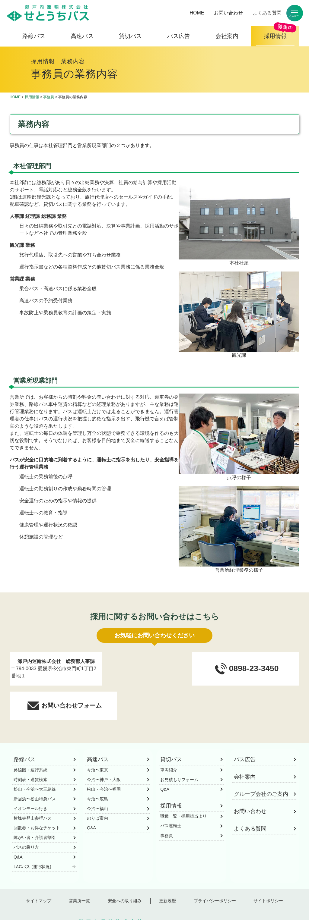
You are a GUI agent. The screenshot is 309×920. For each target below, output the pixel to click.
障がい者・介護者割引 (35, 803)
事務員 (48, 97)
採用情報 (275, 36)
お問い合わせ (228, 12)
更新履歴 (167, 866)
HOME (197, 12)
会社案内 (226, 36)
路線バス (33, 36)
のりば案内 (97, 783)
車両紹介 (168, 735)
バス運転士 (170, 791)
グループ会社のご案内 (261, 760)
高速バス (82, 36)
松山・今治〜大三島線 (35, 754)
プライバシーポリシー (215, 866)
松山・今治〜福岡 (104, 754)
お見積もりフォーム (179, 745)
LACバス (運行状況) (32, 832)
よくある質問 (267, 12)
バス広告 (178, 36)
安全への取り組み (125, 866)
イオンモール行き (30, 774)
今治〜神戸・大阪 (104, 745)
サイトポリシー (268, 866)
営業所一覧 (79, 866)
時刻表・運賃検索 (30, 745)
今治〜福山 (97, 774)
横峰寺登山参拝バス (33, 783)
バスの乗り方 (26, 813)
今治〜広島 (97, 764)
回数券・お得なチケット (37, 793)
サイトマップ (38, 866)
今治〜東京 (97, 735)
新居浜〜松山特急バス (35, 764)
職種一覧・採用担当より (183, 782)
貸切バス (130, 36)
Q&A (18, 822)
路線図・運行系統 (30, 735)
